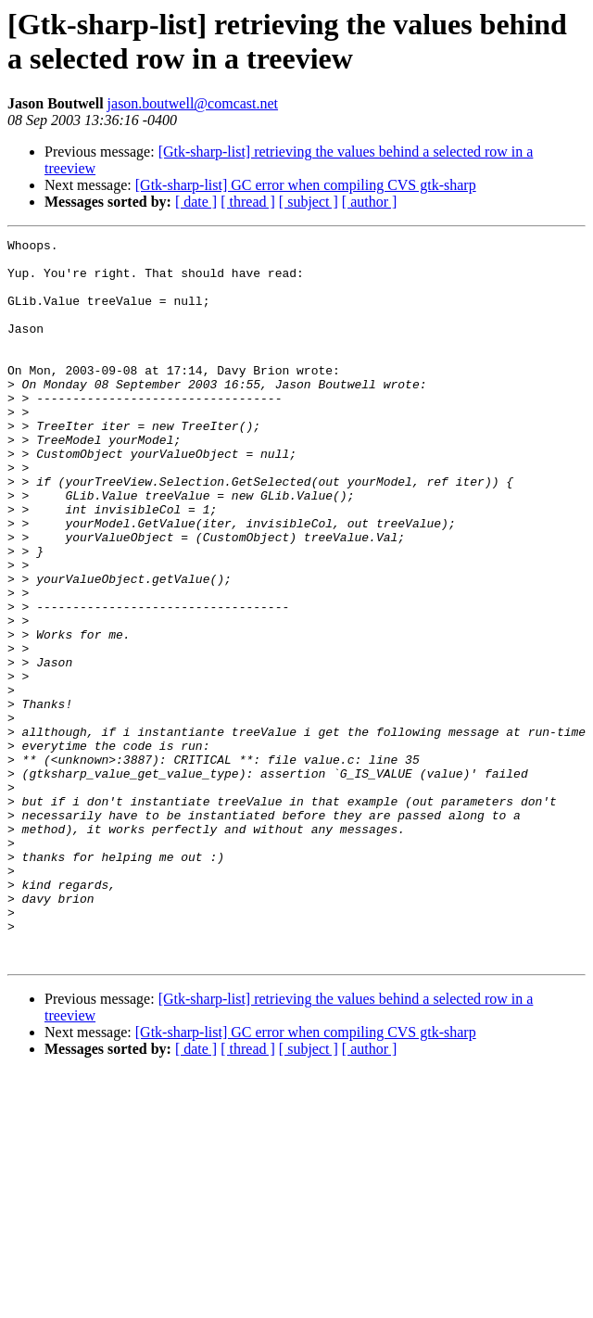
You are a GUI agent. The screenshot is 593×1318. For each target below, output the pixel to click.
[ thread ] (248, 201)
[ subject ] (308, 201)
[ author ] (369, 201)
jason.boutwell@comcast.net (192, 103)
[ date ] (196, 201)
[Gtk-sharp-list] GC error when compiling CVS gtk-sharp (305, 185)
